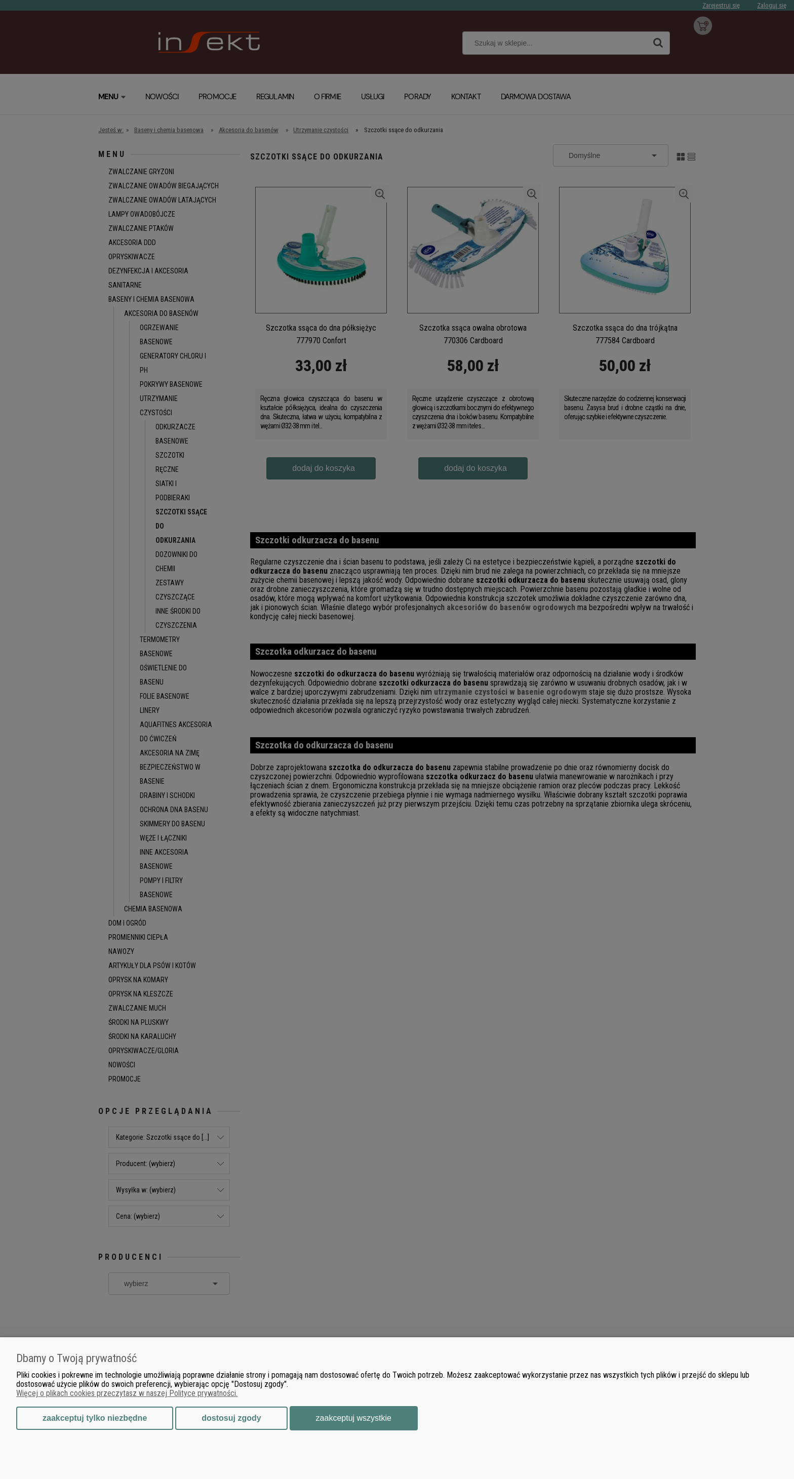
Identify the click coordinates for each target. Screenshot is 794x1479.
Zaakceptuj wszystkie (353, 1418)
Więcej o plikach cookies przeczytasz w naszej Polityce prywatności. (126, 1393)
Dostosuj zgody (231, 1418)
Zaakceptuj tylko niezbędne (95, 1418)
